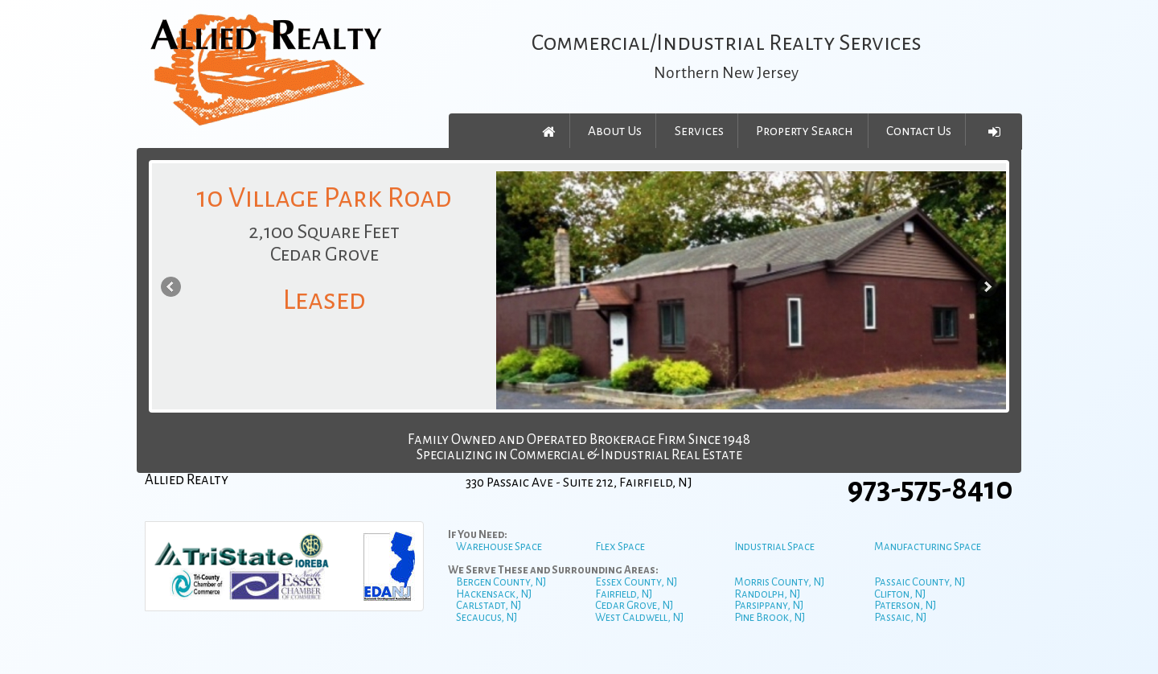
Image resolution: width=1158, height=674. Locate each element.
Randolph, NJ (767, 594)
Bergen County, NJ (501, 582)
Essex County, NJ (636, 582)
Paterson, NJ (905, 605)
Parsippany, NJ (768, 605)
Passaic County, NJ (919, 582)
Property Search (804, 131)
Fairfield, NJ (623, 594)
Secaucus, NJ (486, 617)
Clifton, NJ (900, 594)
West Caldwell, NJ (639, 617)
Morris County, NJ (779, 582)
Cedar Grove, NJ (634, 605)
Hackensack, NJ (494, 594)
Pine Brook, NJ (769, 617)
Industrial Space (774, 546)
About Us (615, 131)
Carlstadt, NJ (488, 605)
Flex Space (620, 546)
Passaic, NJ (900, 617)
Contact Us (918, 131)
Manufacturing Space (927, 546)
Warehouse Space (499, 546)
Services (699, 131)
